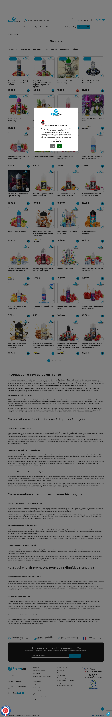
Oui (60, 146)
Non (52, 146)
